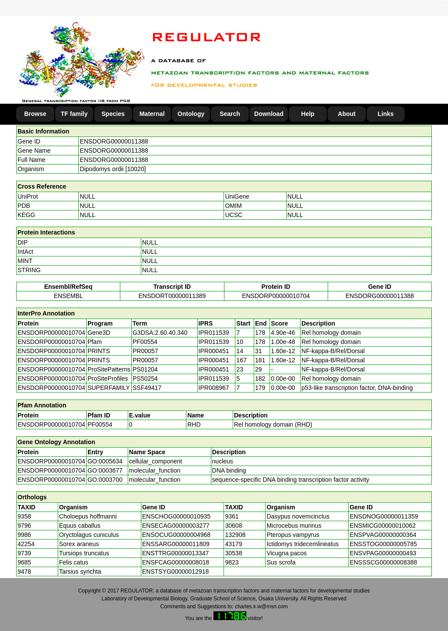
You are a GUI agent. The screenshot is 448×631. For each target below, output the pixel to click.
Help (307, 113)
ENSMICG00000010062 (383, 525)
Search (230, 113)
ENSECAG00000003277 (176, 525)
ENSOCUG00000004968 (176, 534)
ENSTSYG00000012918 (175, 571)
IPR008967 (214, 387)
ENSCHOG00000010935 (176, 516)
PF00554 (100, 424)
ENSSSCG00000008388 (383, 562)
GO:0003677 (105, 470)
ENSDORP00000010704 (276, 295)
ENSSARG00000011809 (176, 543)
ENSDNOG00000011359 (384, 516)
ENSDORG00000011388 (114, 141)
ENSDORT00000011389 (172, 295)
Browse (35, 113)
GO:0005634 (105, 461)
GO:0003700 (105, 479)
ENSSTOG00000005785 (383, 543)
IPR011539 (214, 332)
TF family (74, 113)
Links (386, 113)
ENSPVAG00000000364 (383, 534)
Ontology (191, 113)
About (346, 113)
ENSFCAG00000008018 (175, 562)
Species (113, 113)
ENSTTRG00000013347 (175, 553)
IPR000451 (214, 350)
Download (269, 113)
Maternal (152, 113)
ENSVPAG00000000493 (383, 553)
